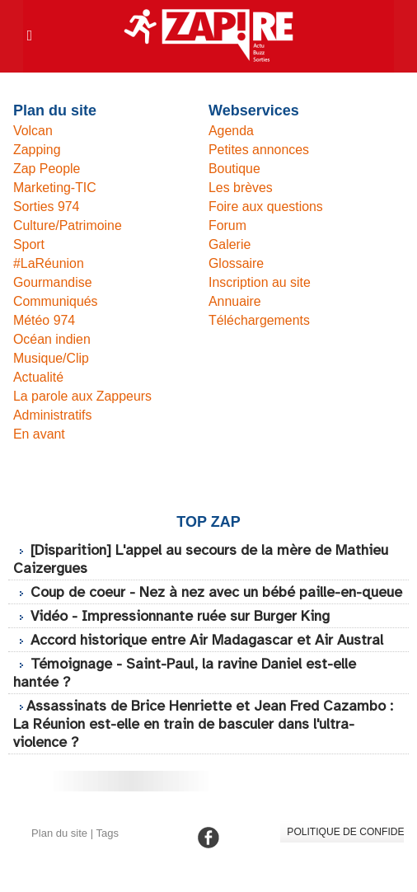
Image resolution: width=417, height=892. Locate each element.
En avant (39, 434)
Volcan (33, 131)
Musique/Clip (51, 358)
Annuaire (234, 301)
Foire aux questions (266, 207)
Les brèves (240, 188)
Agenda (231, 131)
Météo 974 (44, 320)
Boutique (234, 169)
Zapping (37, 150)
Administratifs (52, 415)
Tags (107, 851)
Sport (29, 244)
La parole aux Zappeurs (82, 396)
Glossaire (236, 263)
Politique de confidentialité (344, 850)
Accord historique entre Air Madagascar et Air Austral (210, 658)
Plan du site (59, 851)
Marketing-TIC (54, 188)
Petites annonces (259, 150)
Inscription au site (260, 282)
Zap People (47, 169)
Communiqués (55, 301)
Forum (227, 225)
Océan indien (52, 339)
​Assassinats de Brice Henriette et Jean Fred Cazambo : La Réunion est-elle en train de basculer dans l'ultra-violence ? (205, 742)
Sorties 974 (46, 207)
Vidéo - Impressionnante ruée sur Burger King (184, 634)
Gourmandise (52, 282)
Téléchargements (259, 320)
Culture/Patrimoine (68, 225)
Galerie (229, 244)
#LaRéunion (48, 263)
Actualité (38, 377)
